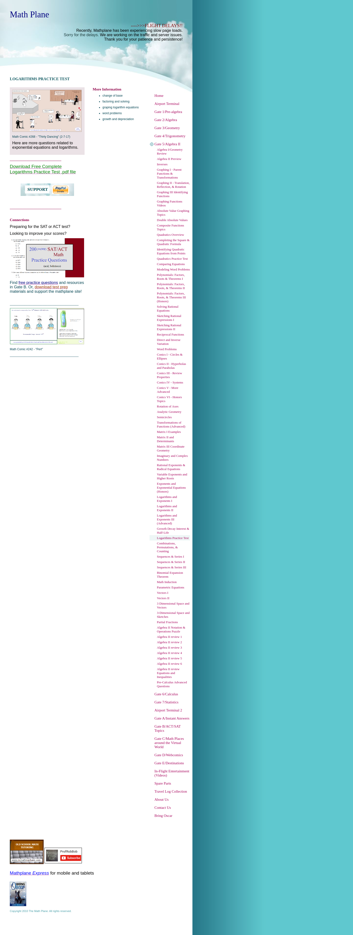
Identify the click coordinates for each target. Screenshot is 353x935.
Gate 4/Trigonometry (170, 136)
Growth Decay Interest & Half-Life (173, 530)
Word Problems (167, 349)
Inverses (162, 164)
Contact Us (162, 808)
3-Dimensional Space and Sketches (173, 615)
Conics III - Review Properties (169, 375)
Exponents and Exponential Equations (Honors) (171, 487)
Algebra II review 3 (169, 647)
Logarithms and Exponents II (167, 508)
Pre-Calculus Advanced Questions (172, 684)
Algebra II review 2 (169, 642)
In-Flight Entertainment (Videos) (171, 773)
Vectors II (163, 598)
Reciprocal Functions (170, 334)
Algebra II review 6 (169, 663)
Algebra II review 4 (169, 653)
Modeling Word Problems (173, 269)
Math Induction (167, 582)
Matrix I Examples (169, 432)
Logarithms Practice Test (173, 538)
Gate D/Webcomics (168, 755)
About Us (161, 799)
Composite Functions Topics (170, 227)
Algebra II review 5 (169, 658)
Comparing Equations (171, 264)
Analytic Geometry (169, 412)
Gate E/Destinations (169, 763)
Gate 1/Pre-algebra (168, 112)
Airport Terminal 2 (168, 710)
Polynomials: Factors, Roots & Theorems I (171, 277)
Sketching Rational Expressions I (169, 318)
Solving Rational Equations (167, 308)
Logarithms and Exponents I (167, 499)
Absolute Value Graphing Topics (173, 212)
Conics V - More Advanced (167, 390)
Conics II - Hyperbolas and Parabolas (171, 366)
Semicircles (164, 417)
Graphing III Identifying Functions (172, 194)
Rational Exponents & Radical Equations (171, 467)
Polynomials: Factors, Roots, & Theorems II (171, 286)
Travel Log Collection (170, 791)
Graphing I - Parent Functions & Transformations (169, 173)
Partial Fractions (167, 622)
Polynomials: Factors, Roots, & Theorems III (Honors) (171, 297)
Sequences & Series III (171, 567)
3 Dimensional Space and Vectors (173, 605)
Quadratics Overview (170, 235)
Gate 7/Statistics (166, 702)
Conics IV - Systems (170, 382)
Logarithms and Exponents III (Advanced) (167, 519)
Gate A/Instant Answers (171, 718)
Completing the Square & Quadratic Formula (173, 242)
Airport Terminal (166, 104)
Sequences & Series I (170, 556)
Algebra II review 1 (169, 637)
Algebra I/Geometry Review (170, 151)
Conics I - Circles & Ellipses (170, 356)
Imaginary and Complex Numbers (172, 458)
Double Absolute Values (172, 220)
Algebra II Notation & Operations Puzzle (171, 629)
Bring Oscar (163, 816)
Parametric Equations (170, 587)
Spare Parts (162, 783)
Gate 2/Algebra (165, 120)
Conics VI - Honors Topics (169, 399)
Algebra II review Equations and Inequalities (168, 673)
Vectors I (162, 593)
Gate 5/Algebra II (167, 144)
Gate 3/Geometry (167, 128)
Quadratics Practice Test (172, 258)
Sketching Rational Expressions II (169, 327)
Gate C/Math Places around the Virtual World (169, 743)
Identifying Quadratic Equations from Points (171, 251)
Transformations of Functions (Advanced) (171, 424)
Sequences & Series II (171, 562)
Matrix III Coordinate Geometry (171, 448)
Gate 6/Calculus (166, 694)
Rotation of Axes (167, 406)
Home (159, 96)
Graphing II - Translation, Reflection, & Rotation (173, 185)
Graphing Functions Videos (169, 203)
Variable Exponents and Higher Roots (172, 476)
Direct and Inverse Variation (168, 342)
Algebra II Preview (169, 159)
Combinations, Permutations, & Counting (167, 547)
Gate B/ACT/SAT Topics (167, 728)
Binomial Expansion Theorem (170, 574)
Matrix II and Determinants (165, 439)
